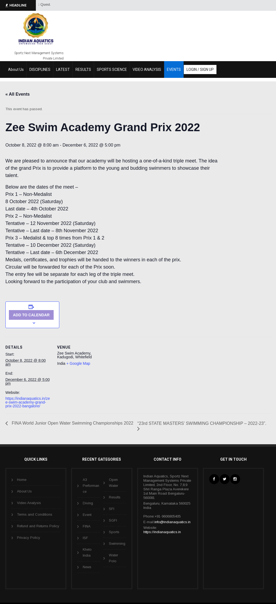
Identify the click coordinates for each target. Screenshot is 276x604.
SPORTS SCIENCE (112, 69)
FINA (87, 526)
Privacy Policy (28, 538)
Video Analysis (29, 503)
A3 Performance (91, 486)
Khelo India (87, 552)
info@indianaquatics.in (172, 522)
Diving (88, 503)
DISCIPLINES (39, 69)
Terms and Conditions (34, 514)
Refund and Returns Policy (38, 526)
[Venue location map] (137, 374)
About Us (16, 69)
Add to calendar (31, 315)
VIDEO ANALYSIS (147, 69)
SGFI (113, 520)
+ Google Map (78, 363)
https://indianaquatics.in (162, 532)
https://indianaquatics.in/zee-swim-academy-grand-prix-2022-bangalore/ (27, 402)
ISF (85, 538)
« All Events (17, 94)
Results (114, 497)
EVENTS (174, 69)
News (87, 567)
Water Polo (113, 558)
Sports (114, 532)
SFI (111, 509)
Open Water (113, 483)
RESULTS (83, 69)
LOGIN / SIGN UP (200, 69)
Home (21, 480)
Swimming (117, 543)
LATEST (63, 69)
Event (87, 515)
